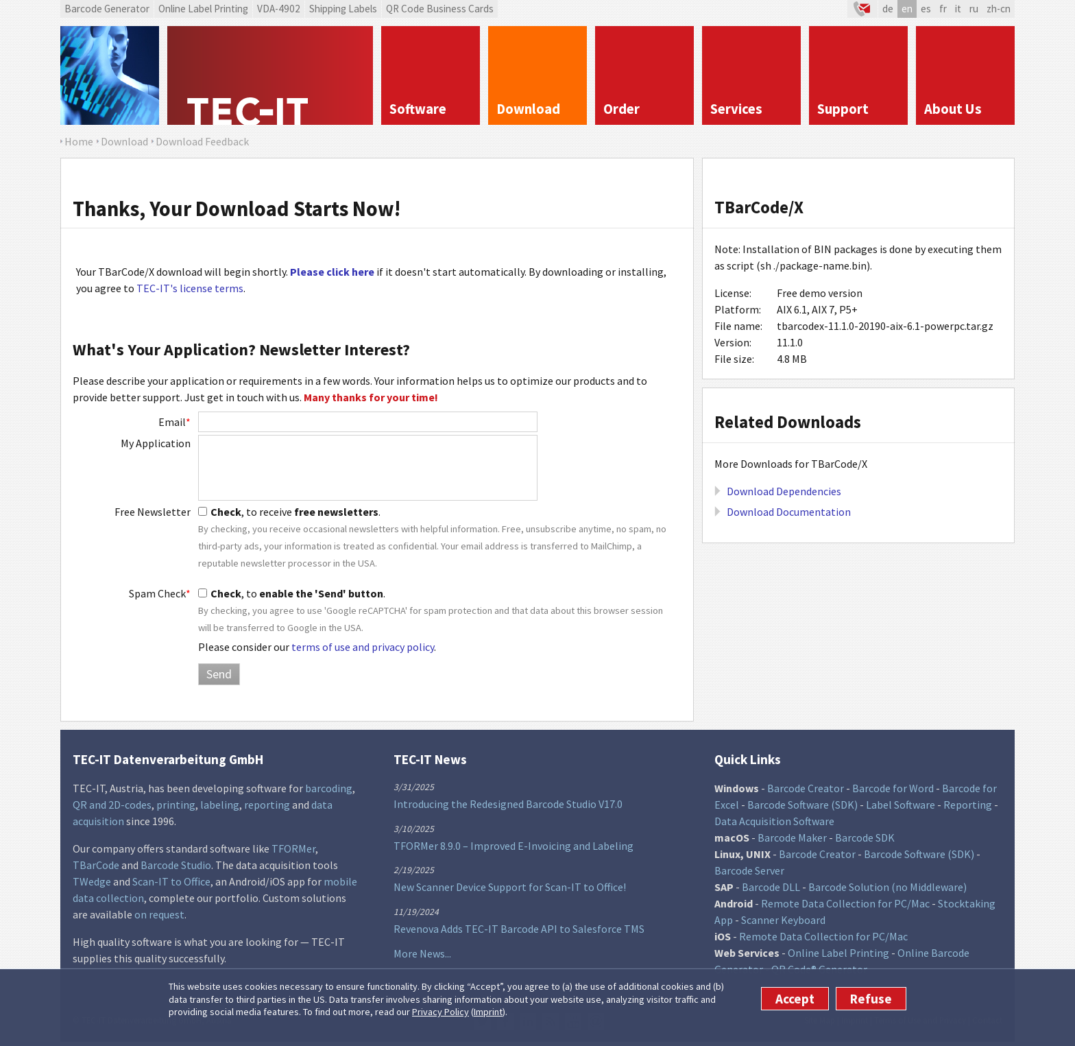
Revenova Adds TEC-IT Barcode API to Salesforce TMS (519, 929)
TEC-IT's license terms (189, 288)
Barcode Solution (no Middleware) (887, 887)
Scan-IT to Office (171, 881)
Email (174, 422)
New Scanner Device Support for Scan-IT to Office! (510, 887)
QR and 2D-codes (112, 804)
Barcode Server (749, 870)
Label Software (900, 804)
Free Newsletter (152, 512)
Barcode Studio (176, 865)
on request (159, 914)
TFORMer (293, 848)
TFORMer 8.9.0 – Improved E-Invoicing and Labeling (513, 846)
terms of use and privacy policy (362, 647)
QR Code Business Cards (440, 8)
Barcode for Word (893, 788)
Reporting (967, 804)
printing (175, 804)
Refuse (871, 998)
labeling (219, 804)
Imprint (488, 1012)
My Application (156, 443)
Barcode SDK (865, 837)
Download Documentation (789, 512)
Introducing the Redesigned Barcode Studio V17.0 (508, 804)
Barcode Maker (792, 837)
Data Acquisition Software (774, 821)
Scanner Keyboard (783, 920)
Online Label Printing (203, 8)
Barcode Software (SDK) (802, 804)
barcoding (328, 788)
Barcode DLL (771, 887)
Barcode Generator (106, 8)
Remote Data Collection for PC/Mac (845, 903)
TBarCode (96, 865)
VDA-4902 (278, 8)
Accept (794, 998)
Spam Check (160, 593)
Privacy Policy (440, 1012)
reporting (267, 804)
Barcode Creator (805, 788)
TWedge (92, 881)
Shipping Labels (343, 8)
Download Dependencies (784, 491)
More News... (422, 953)
